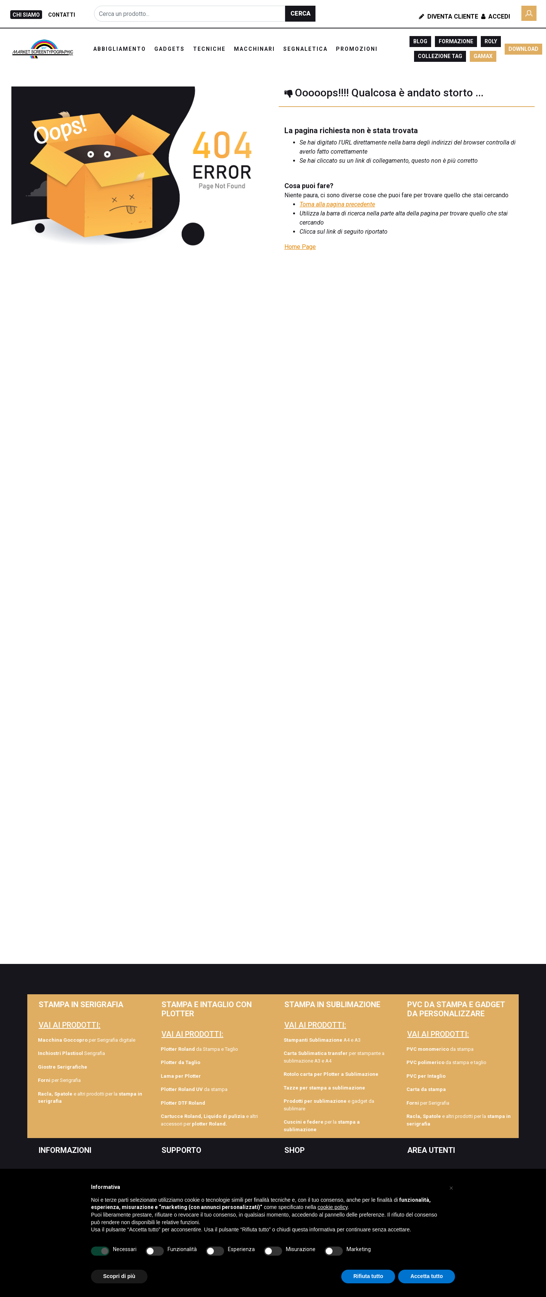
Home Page (300, 246)
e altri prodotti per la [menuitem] (90, 1097)
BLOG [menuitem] (420, 41)
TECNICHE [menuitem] (209, 49)
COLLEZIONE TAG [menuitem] (440, 56)
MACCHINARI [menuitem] (254, 49)
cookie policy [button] (333, 1207)
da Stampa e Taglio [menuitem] (199, 1049)
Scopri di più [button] (119, 1276)
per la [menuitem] (322, 1125)
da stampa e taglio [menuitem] (446, 1062)
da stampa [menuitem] (194, 1089)
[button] (300, 14)
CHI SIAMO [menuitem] (26, 15)
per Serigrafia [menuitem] (59, 1080)
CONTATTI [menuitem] (61, 15)
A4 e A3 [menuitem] (322, 1040)
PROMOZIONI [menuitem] (357, 49)
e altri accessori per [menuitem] (209, 1120)
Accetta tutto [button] (426, 1276)
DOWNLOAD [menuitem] (523, 49)
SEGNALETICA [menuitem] (305, 49)
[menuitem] (90, 1067)
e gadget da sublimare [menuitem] (329, 1104)
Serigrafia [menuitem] (71, 1053)
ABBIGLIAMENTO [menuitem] (119, 49)
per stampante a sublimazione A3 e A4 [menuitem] (334, 1057)
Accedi (495, 16)
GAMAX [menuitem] (483, 56)
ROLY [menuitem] (491, 41)
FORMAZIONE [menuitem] (456, 41)
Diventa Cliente (448, 16)
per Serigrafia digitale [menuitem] (86, 1040)
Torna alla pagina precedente (337, 204)
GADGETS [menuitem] (169, 49)
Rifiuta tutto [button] (368, 1276)
